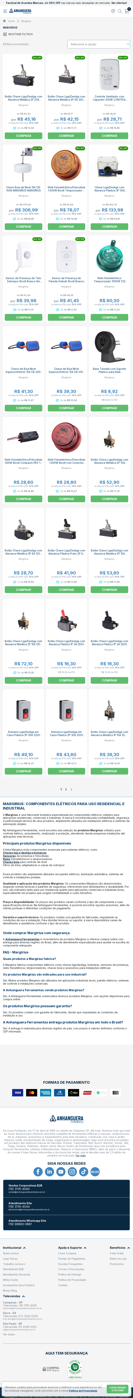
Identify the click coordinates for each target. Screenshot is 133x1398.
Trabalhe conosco (14, 1264)
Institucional (14, 1248)
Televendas (14, 1296)
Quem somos (11, 1253)
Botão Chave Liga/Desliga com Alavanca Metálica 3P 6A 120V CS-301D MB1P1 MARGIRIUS (23, 553)
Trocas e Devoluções (71, 1269)
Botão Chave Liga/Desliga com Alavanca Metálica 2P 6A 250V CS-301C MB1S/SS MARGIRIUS (66, 99)
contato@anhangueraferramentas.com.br (26, 1192)
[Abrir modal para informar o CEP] (113, 11)
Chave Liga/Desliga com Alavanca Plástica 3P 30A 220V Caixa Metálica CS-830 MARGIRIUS (109, 192)
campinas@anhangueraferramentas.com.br (22, 1308)
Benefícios (120, 1248)
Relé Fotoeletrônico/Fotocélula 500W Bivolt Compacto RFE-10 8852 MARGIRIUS (23, 462)
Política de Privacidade (72, 1279)
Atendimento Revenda (16, 1274)
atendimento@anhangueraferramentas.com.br (29, 1209)
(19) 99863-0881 (20, 1224)
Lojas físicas (10, 1258)
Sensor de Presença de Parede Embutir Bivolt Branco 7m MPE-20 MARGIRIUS (66, 281)
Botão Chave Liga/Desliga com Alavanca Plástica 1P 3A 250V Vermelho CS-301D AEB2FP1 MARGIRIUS (66, 645)
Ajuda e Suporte (72, 1248)
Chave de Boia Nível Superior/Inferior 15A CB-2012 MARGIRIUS (66, 372)
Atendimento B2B (13, 1269)
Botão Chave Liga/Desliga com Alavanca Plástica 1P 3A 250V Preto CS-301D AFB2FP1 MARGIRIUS (109, 645)
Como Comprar (67, 1253)
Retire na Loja (118, 1258)
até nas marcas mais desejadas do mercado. (66, 2)
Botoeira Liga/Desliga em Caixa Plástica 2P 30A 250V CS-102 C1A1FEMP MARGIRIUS (66, 735)
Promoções (117, 1264)
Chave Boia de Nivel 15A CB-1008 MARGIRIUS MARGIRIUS (23, 189)
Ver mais (80, 1155)
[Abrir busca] (120, 11)
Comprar (109, 136)
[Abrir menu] (5, 11)
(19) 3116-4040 (19, 1206)
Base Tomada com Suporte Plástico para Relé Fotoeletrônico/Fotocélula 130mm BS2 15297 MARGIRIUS (109, 373)
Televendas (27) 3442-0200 (20, 1316)
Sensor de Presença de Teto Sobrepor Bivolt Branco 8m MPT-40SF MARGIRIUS (23, 281)
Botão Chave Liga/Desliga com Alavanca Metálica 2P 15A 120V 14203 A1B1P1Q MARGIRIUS (23, 644)
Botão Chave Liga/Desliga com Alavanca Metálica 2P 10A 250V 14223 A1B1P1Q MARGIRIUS (109, 464)
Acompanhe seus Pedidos (19, 1285)
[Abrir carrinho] (127, 11)
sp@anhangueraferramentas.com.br (19, 1330)
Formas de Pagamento (71, 1258)
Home (11, 21)
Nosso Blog (10, 1290)
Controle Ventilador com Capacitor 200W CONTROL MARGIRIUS (109, 99)
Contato (63, 1285)
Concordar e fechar (117, 1389)
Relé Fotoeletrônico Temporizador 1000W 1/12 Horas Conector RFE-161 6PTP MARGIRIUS (109, 283)
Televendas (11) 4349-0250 (20, 1326)
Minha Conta (10, 1279)
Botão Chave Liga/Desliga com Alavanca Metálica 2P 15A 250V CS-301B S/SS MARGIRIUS (109, 555)
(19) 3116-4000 (19, 1189)
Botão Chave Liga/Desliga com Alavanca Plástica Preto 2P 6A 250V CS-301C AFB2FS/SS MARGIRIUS (66, 555)
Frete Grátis (117, 1253)
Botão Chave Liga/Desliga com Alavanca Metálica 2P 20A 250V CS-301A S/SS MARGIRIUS (23, 101)
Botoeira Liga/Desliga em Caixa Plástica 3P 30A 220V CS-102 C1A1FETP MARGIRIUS (23, 735)
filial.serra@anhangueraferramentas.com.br (22, 1319)
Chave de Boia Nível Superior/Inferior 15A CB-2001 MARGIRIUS (23, 372)
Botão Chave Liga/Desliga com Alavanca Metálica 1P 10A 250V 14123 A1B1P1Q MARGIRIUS (109, 735)
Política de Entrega (69, 1274)
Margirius (26, 21)
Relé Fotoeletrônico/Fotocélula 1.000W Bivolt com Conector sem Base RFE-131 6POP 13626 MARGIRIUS (66, 464)
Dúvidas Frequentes (70, 1264)
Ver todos (9, 1334)
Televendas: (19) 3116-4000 (20, 1305)
